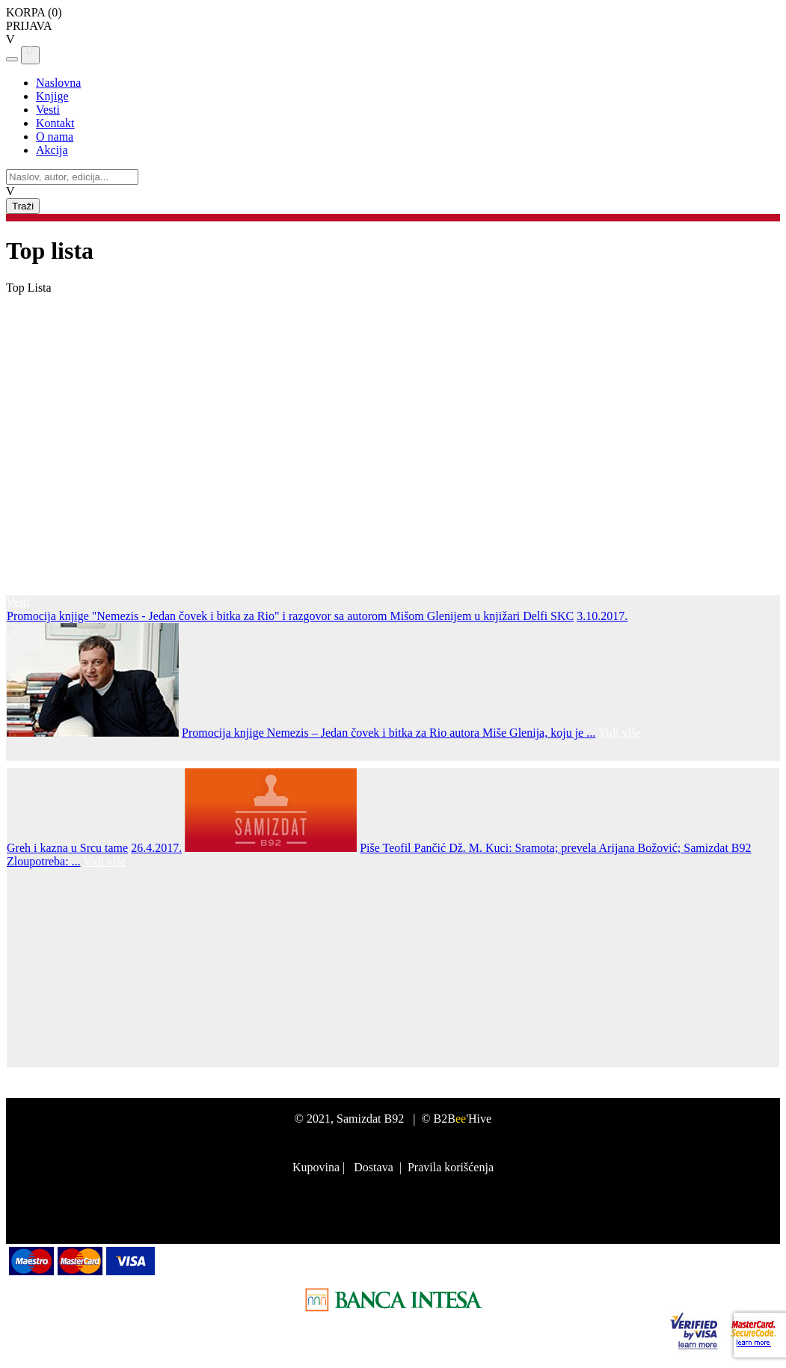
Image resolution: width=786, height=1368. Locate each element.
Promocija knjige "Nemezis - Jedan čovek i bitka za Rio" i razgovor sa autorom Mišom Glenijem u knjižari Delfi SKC (290, 616)
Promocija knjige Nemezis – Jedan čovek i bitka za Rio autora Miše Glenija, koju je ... (388, 732)
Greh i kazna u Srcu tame (67, 847)
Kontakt (55, 123)
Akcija (52, 150)
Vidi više (619, 732)
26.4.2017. (156, 847)
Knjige (52, 96)
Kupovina (316, 1167)
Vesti (48, 109)
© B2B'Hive (456, 1118)
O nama (54, 136)
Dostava (373, 1167)
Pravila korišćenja (451, 1167)
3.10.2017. (602, 616)
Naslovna (58, 82)
